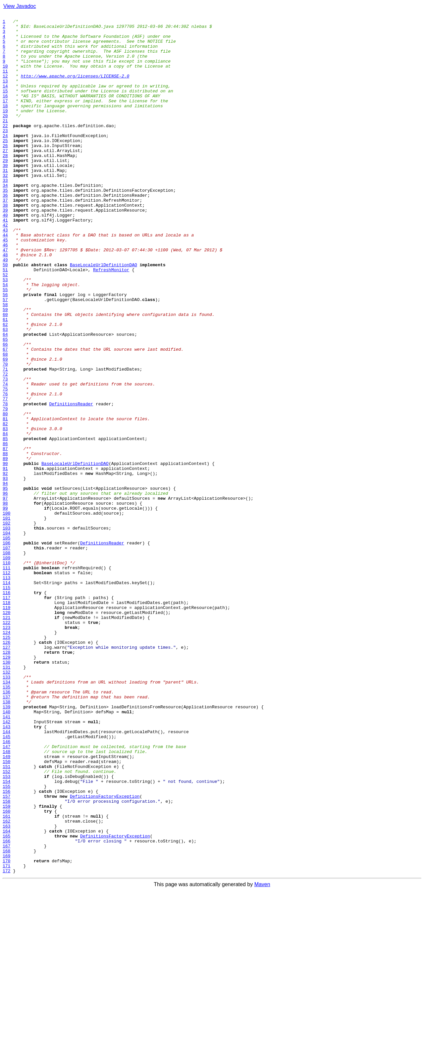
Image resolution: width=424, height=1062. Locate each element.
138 (6, 840)
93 (5, 572)
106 (6, 649)
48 (5, 303)
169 (6, 1025)
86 (5, 530)
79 (5, 488)
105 (6, 643)
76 (5, 470)
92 (5, 566)
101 (6, 619)
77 (5, 476)
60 (5, 375)
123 (6, 750)
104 (6, 637)
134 (6, 816)
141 (6, 858)
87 (5, 536)
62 (5, 387)
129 (6, 786)
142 (6, 864)
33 (5, 214)
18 (5, 124)
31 (5, 202)
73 (5, 452)
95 (5, 583)
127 (6, 774)
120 (6, 732)
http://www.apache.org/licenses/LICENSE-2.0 (75, 89)
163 (6, 989)
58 (5, 363)
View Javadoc (19, 6)
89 (5, 548)
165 (6, 1001)
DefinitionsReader (71, 482)
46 (5, 291)
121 (6, 738)
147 (6, 893)
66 (5, 411)
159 (6, 965)
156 (6, 947)
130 (6, 792)
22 (5, 148)
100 (6, 613)
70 (5, 434)
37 (5, 238)
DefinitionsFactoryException (105, 953)
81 (5, 500)
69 (5, 428)
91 (5, 560)
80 (5, 494)
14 (5, 101)
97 (5, 595)
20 (5, 136)
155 (6, 941)
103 (6, 631)
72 (5, 446)
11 (5, 83)
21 (5, 142)
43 (5, 274)
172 (6, 1042)
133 (6, 810)
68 (5, 423)
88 (5, 542)
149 (6, 905)
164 (6, 995)
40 (5, 256)
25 (5, 166)
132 (6, 804)
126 (6, 768)
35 (5, 226)
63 (5, 393)
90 (5, 554)
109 (6, 667)
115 (6, 703)
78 (5, 482)
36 (5, 232)
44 (5, 279)
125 (6, 762)
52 (5, 327)
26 (5, 172)
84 (5, 518)
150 (6, 911)
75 (5, 464)
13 (5, 95)
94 (5, 578)
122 (6, 744)
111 (6, 679)
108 (6, 661)
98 (5, 601)
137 (6, 834)
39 (5, 250)
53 (5, 333)
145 (6, 882)
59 (5, 369)
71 (5, 440)
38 (5, 244)
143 (6, 870)
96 (5, 589)
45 (5, 285)
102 (6, 625)
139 (6, 846)
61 (5, 381)
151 (6, 917)
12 (5, 89)
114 (6, 697)
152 (6, 923)
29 (5, 190)
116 (6, 709)
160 (6, 971)
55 (5, 345)
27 (5, 178)
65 (5, 405)
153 (6, 929)
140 (6, 852)
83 (5, 512)
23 (5, 154)
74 (5, 458)
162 (6, 983)
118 (6, 721)
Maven (262, 1056)
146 (6, 887)
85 (5, 524)
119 (6, 727)
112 (6, 685)
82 (5, 506)
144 (6, 876)
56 (5, 351)
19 (5, 130)
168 (6, 1019)
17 (5, 119)
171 (6, 1036)
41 (5, 262)
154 (6, 935)
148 (6, 899)
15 (5, 107)
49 (5, 309)
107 (6, 655)
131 (6, 798)
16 (5, 113)
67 (5, 417)
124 (6, 756)
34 (5, 220)
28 (5, 184)
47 (5, 297)
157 (6, 953)
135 (6, 822)
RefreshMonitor (111, 321)
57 (5, 357)
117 (6, 715)
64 (5, 399)
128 (6, 780)
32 (5, 208)
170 (6, 1031)
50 (5, 315)
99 (5, 607)
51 (5, 321)
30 (5, 196)
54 (5, 339)
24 (5, 160)
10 (5, 77)
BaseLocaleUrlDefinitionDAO (103, 315)
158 (6, 959)
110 (6, 673)
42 (5, 268)
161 (6, 977)
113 (6, 691)
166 (6, 1007)
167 (6, 1013)
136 (6, 828)
